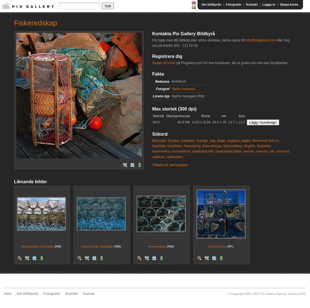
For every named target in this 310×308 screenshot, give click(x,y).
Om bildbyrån (211, 4)
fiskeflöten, (175, 146)
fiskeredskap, (233, 146)
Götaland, (188, 141)
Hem (7, 294)
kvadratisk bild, (203, 151)
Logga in (268, 4)
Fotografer (233, 4)
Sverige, (202, 141)
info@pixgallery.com (260, 40)
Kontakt (252, 4)
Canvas (89, 294)
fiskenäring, (192, 146)
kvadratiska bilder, (228, 151)
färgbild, (250, 146)
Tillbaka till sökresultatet (170, 165)
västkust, (158, 157)
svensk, (249, 151)
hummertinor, (181, 151)
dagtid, (246, 141)
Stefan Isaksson (183, 89)
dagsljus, (233, 141)
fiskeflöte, (159, 146)
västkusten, (175, 157)
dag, (213, 141)
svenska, (262, 151)
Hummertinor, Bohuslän (37, 246)
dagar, (221, 141)
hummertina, (161, 151)
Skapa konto (289, 4)
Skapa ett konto (163, 63)
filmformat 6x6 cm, (266, 141)
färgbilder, (264, 146)
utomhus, (283, 151)
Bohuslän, (159, 141)
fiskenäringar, (212, 146)
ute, (272, 151)
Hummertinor (157, 246)
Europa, (174, 141)
